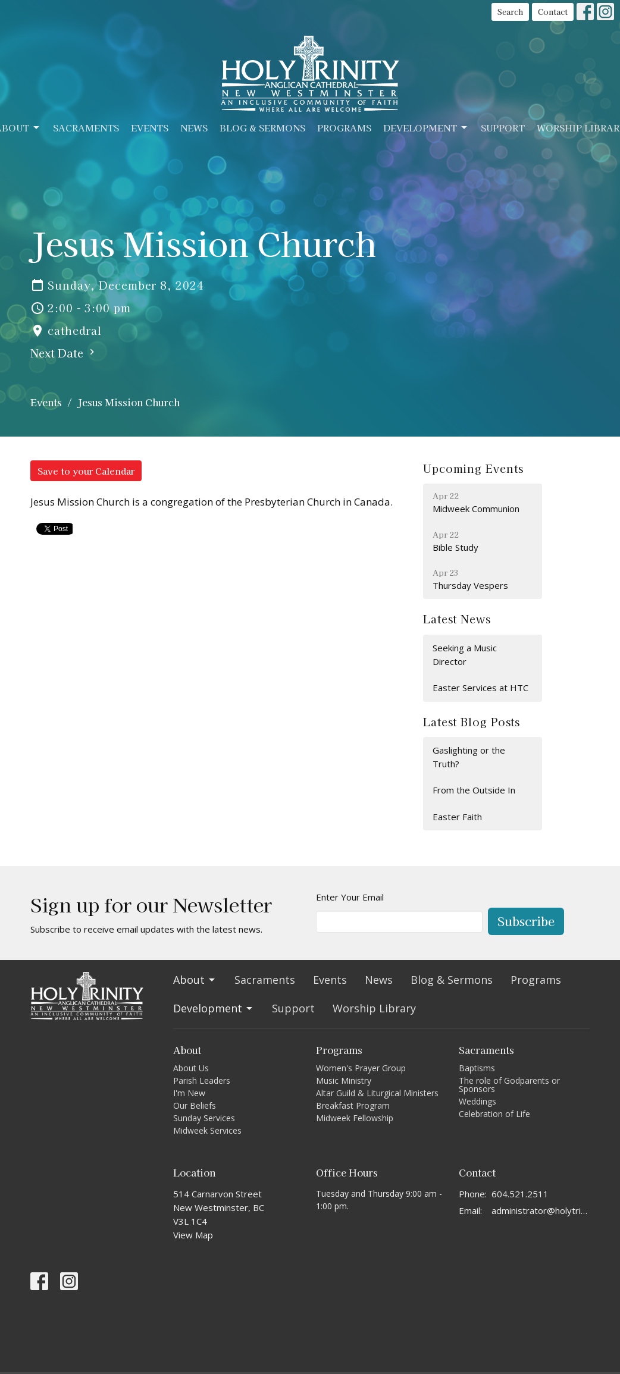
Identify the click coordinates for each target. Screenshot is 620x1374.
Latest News (457, 618)
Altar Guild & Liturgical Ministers (377, 1093)
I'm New (189, 1093)
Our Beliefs (194, 1105)
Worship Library (374, 1008)
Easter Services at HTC (480, 688)
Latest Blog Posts (471, 721)
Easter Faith (457, 817)
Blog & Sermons (262, 127)
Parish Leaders (201, 1080)
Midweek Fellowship (354, 1118)
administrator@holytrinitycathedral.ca (540, 1210)
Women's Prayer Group (361, 1068)
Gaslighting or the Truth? (469, 757)
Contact (553, 11)
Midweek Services (207, 1130)
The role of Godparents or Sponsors (509, 1084)
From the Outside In (474, 790)
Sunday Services (204, 1118)
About (195, 980)
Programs (344, 127)
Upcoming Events (473, 468)
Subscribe (526, 921)
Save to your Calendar (85, 471)
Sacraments (86, 127)
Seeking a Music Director (465, 654)
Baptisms (477, 1068)
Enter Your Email (350, 897)
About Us (191, 1068)
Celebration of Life (494, 1113)
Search (510, 11)
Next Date (64, 352)
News (194, 127)
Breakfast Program (353, 1105)
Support (503, 127)
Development (426, 127)
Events (149, 127)
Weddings (477, 1101)
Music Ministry (343, 1080)
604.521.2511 (520, 1194)
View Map (193, 1235)
